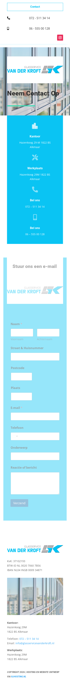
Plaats (15, 388)
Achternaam (44, 339)
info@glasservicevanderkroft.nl (34, 643)
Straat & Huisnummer (27, 348)
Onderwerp (19, 447)
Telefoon (17, 428)
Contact (35, 6)
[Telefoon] (35, 436)
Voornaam (17, 339)
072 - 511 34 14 (39, 18)
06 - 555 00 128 (39, 28)
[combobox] (15, 436)
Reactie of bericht (24, 467)
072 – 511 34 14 (34, 206)
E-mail (16, 408)
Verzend (19, 503)
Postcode (17, 368)
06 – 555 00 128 (34, 234)
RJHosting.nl (18, 676)
